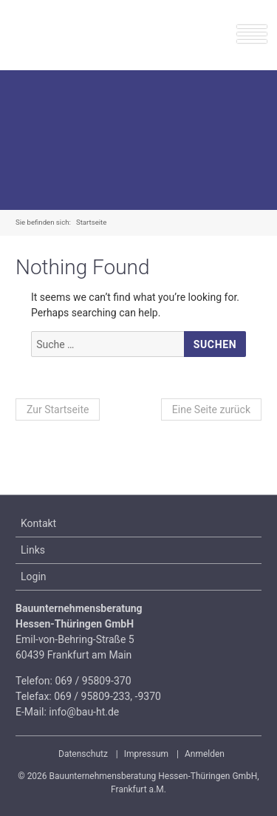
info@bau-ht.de (84, 712)
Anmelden (205, 754)
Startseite (91, 222)
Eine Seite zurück (211, 409)
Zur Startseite (58, 409)
